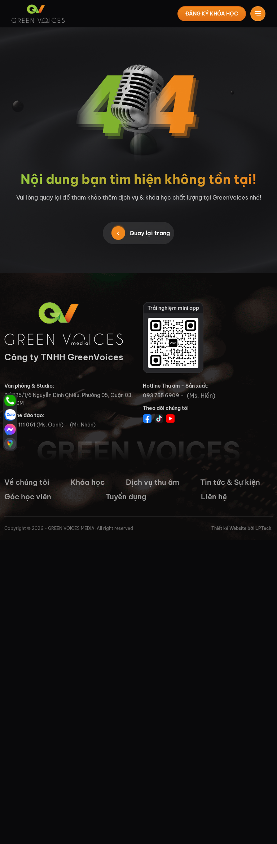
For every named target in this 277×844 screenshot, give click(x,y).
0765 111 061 (19, 424)
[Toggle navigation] (257, 13)
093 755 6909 (161, 395)
